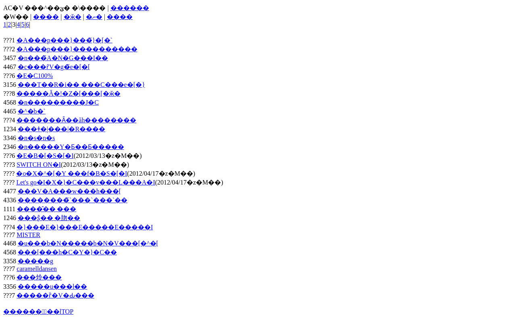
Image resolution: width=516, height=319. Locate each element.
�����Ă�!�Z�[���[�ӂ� (68, 93)
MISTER (28, 234)
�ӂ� (72, 16)
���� (46, 16)
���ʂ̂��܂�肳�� (49, 217)
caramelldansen (37, 268)
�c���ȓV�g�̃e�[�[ (54, 66)
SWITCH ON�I (39, 164)
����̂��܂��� (46, 209)
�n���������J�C (58, 102)
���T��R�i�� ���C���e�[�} (81, 84)
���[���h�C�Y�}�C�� (67, 252)
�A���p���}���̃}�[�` (64, 40)
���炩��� (39, 277)
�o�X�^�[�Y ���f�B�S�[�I (71, 173)
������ (129, 7)
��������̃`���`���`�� (72, 200)
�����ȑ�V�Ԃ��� (55, 295)
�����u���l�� (52, 286)
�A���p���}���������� (77, 49)
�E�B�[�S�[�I (45, 155)
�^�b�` (32, 111)
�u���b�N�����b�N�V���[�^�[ (88, 243)
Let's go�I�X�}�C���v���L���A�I (85, 182)
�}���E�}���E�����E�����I (85, 227)
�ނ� (94, 16)
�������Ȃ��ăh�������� (76, 120)
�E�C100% (35, 75)
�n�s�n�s (36, 137)
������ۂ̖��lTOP (38, 311)
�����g (35, 261)
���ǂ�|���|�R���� (61, 129)
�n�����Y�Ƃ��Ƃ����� (71, 146)
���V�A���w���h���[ (69, 191)
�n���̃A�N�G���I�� (63, 58)
